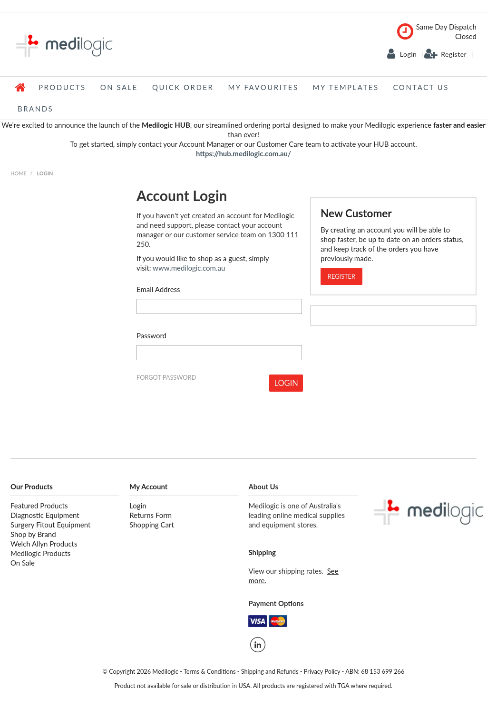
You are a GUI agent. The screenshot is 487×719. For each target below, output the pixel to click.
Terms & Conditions (210, 671)
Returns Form (150, 515)
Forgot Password (166, 378)
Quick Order (183, 87)
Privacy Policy (322, 671)
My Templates (346, 87)
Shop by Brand (33, 534)
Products (62, 87)
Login (408, 54)
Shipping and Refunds (270, 671)
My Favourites (263, 87)
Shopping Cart (151, 524)
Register (454, 54)
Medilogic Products (40, 553)
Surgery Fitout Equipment (50, 524)
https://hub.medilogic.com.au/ (243, 153)
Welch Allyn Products (43, 543)
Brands (35, 108)
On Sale (119, 87)
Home (20, 87)
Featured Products (39, 505)
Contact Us (421, 87)
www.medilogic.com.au (189, 267)
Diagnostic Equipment (44, 515)
